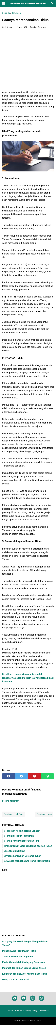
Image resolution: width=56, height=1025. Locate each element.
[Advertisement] (28, 60)
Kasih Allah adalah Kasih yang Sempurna (23, 962)
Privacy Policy (31, 1010)
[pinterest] (34, 776)
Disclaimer (44, 1010)
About (10, 1010)
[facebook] (8, 776)
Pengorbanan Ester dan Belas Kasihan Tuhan (28, 846)
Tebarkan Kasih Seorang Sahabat (22, 830)
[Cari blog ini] (52, 3)
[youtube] (23, 998)
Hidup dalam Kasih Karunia (16, 979)
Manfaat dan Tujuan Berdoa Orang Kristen (24, 968)
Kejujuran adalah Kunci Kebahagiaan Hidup (24, 973)
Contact (18, 1010)
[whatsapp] (47, 776)
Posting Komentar (38, 27)
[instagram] (32, 998)
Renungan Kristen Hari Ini (31, 1021)
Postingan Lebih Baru (13, 814)
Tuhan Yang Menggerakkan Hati (22, 840)
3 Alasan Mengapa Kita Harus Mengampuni (27, 861)
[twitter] (21, 776)
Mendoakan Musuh (15, 851)
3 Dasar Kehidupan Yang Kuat (17, 956)
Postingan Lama (44, 814)
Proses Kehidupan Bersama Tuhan (23, 856)
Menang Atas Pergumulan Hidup (19, 951)
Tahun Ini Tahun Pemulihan (19, 835)
